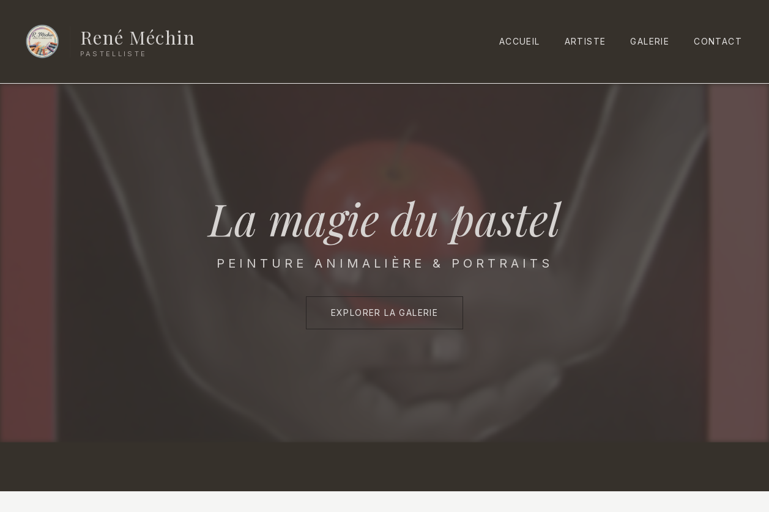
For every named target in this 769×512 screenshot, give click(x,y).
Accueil (519, 41)
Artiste (585, 41)
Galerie (649, 41)
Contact (718, 41)
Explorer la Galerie (385, 312)
